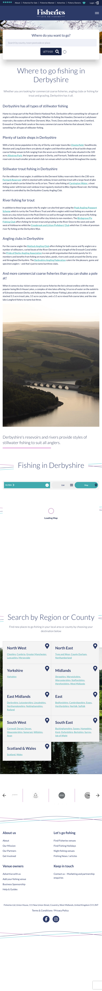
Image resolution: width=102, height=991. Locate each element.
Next (97, 795)
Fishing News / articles (65, 856)
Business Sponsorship (14, 884)
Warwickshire (73, 676)
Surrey (87, 732)
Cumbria (21, 654)
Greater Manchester (36, 654)
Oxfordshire (67, 732)
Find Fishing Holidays (65, 845)
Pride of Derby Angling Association (24, 253)
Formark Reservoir (12, 180)
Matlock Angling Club (38, 246)
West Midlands (77, 683)
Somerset (28, 732)
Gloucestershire (14, 732)
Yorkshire (11, 676)
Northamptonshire (16, 706)
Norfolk (73, 706)
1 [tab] (54, 804)
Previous (4, 795)
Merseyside (24, 657)
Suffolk (81, 706)
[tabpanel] (25, 795)
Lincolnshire (40, 702)
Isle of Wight (61, 735)
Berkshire (79, 732)
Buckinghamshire (63, 728)
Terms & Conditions (42, 910)
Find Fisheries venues (65, 840)
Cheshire (11, 654)
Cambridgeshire (77, 702)
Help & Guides (10, 889)
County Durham (79, 654)
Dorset (20, 728)
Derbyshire (12, 702)
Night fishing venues (64, 850)
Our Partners (9, 850)
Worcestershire (63, 680)
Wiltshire (38, 732)
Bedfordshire (61, 702)
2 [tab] (58, 804)
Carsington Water (78, 183)
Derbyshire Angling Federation (50, 260)
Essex (89, 702)
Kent (57, 732)
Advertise (61, 3)
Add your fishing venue (14, 879)
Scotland (11, 754)
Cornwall (11, 728)
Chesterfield (77, 145)
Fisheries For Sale (30, 3)
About (17, 3)
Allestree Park (14, 155)
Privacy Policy (61, 910)
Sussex (76, 728)
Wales (19, 754)
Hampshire (86, 728)
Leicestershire (26, 702)
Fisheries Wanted (47, 3)
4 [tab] (66, 804)
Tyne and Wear (62, 654)
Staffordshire (77, 680)
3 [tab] (62, 804)
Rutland (11, 709)
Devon (28, 728)
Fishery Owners (74, 3)
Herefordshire (62, 683)
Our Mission (9, 845)
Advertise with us (12, 873)
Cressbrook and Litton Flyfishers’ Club (50, 225)
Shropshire (60, 676)
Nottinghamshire (34, 706)
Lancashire (12, 657)
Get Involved (9, 856)
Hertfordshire (62, 706)
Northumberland (63, 657)
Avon (9, 735)
